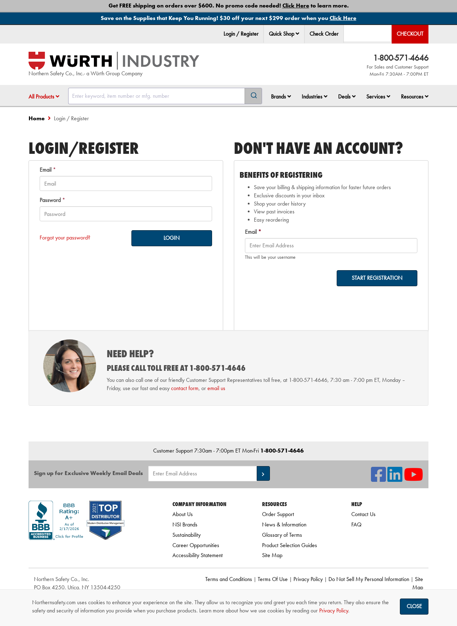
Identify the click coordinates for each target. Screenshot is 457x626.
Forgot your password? (65, 237)
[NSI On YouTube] (413, 478)
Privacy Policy (308, 579)
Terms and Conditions (228, 579)
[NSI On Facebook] (378, 478)
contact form (185, 388)
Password (50, 200)
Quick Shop (284, 33)
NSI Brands (184, 524)
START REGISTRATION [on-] (377, 277)
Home (37, 118)
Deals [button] (347, 96)
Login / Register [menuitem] (241, 33)
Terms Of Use (273, 579)
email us (216, 388)
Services (378, 96)
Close (414, 606)
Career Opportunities (195, 545)
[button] (297, 33)
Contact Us (363, 514)
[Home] (114, 61)
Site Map (272, 555)
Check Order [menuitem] (324, 33)
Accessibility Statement (197, 555)
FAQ (356, 524)
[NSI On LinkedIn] (394, 478)
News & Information (284, 524)
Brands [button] (281, 96)
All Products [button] (44, 96)
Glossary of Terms (282, 534)
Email (45, 169)
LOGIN (172, 237)
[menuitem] (284, 34)
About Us (182, 514)
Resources (414, 96)
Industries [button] (314, 96)
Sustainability (186, 534)
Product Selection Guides (289, 545)
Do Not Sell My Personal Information (368, 579)
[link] (92, 552)
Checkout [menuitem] (410, 33)
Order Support (278, 514)
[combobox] (165, 96)
